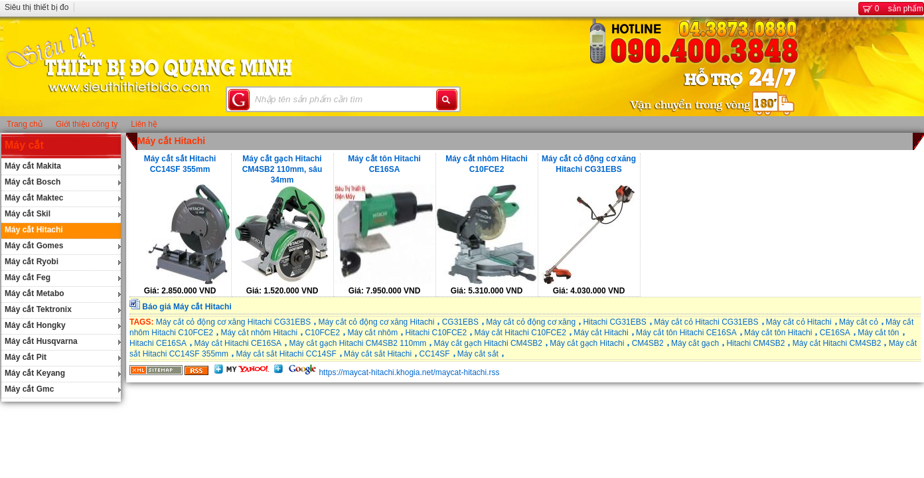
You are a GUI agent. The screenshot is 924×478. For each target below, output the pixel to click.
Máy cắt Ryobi (31, 261)
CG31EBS (460, 322)
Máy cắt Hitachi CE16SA (237, 343)
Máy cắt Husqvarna (41, 341)
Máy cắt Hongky (35, 325)
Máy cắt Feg (27, 277)
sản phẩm (891, 8)
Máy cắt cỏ (858, 322)
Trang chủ (24, 124)
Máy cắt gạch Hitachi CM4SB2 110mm (357, 343)
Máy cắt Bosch (32, 182)
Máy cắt (24, 145)
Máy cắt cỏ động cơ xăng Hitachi (377, 322)
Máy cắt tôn (878, 332)
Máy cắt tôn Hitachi (778, 332)
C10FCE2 (322, 332)
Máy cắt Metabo (34, 293)
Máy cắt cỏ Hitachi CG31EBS (706, 322)
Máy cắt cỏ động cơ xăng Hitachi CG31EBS (589, 164)
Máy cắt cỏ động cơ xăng (531, 322)
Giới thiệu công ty (86, 124)
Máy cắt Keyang (35, 373)
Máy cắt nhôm (372, 332)
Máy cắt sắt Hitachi (378, 353)
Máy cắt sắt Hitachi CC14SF (286, 353)
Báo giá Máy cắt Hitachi (186, 306)
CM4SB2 (648, 343)
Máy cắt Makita (33, 166)
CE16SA (835, 332)
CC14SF (434, 353)
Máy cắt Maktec (34, 197)
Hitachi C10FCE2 (436, 332)
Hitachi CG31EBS (614, 322)
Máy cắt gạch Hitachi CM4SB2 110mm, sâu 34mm (282, 168)
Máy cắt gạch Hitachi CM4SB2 (488, 343)
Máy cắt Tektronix (38, 309)
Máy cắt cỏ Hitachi (799, 322)
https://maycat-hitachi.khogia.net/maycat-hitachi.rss (409, 372)
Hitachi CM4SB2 (755, 343)
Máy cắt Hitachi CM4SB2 (837, 343)
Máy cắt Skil (27, 213)
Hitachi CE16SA (158, 343)
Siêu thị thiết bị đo (36, 7)
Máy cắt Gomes (34, 245)
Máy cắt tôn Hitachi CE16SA (384, 164)
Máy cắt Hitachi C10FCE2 (520, 332)
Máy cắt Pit (25, 357)
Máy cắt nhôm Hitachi (258, 332)
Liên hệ (144, 124)
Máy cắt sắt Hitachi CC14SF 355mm (180, 164)
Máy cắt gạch (695, 343)
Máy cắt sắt (478, 353)
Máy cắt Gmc (29, 389)
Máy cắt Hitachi (34, 229)
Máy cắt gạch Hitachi (587, 343)
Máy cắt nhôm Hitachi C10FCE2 (486, 164)
